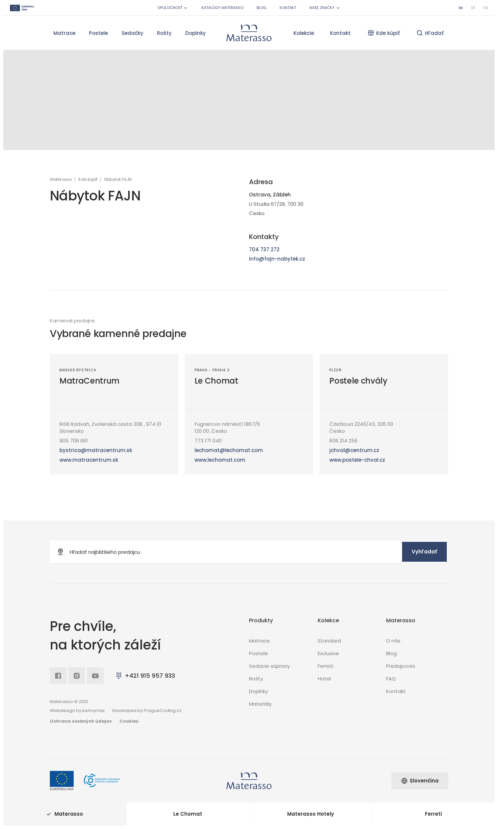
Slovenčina (420, 780)
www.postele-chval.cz (357, 459)
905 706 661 (73, 440)
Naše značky (325, 8)
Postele (98, 33)
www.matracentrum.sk (88, 459)
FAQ (391, 678)
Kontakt (288, 7)
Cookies (129, 721)
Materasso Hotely (310, 813)
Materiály (260, 703)
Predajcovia (400, 665)
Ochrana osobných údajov (81, 721)
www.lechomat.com (220, 459)
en (485, 7)
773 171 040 (208, 440)
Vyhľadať (424, 551)
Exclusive (328, 653)
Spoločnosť (173, 8)
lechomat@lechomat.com (229, 450)
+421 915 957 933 (145, 675)
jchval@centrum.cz (354, 450)
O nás (393, 640)
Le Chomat (216, 380)
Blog (261, 7)
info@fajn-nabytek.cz (277, 258)
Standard (329, 640)
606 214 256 (343, 440)
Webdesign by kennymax (77, 710)
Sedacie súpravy (269, 665)
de (473, 7)
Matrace (64, 33)
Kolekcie (303, 33)
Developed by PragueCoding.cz (147, 710)
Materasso (61, 179)
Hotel (324, 678)
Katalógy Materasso (222, 7)
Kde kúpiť (87, 179)
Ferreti (325, 665)
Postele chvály (358, 380)
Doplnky (195, 33)
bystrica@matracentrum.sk (95, 450)
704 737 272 (264, 249)
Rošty (164, 33)
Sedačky (132, 33)
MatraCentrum (89, 380)
